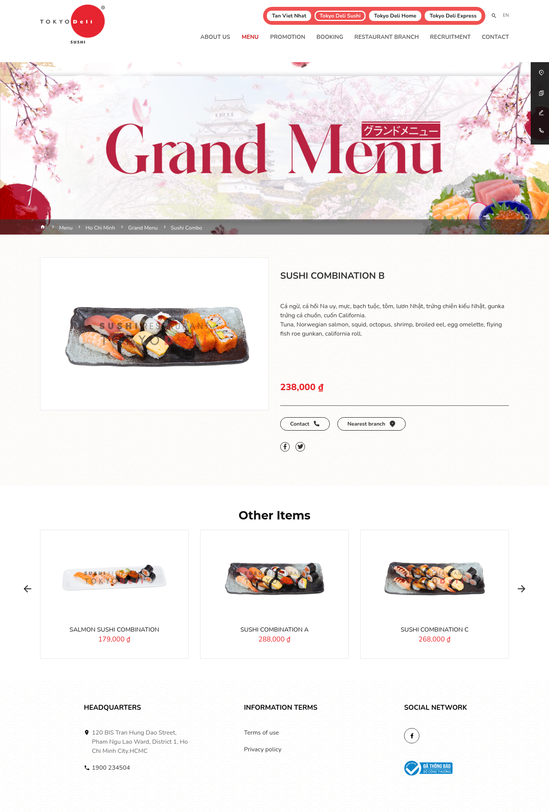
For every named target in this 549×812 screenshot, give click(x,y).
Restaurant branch (386, 37)
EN (506, 15)
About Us (215, 37)
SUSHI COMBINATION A (275, 629)
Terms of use (261, 732)
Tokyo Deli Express (453, 15)
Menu (250, 37)
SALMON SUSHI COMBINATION (114, 629)
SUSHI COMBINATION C (435, 629)
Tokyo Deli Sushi (340, 15)
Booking (329, 37)
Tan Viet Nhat (289, 15)
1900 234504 (111, 768)
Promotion (287, 37)
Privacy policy (262, 749)
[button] (24, 589)
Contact (495, 37)
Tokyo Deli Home (395, 15)
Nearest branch (371, 424)
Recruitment (450, 37)
